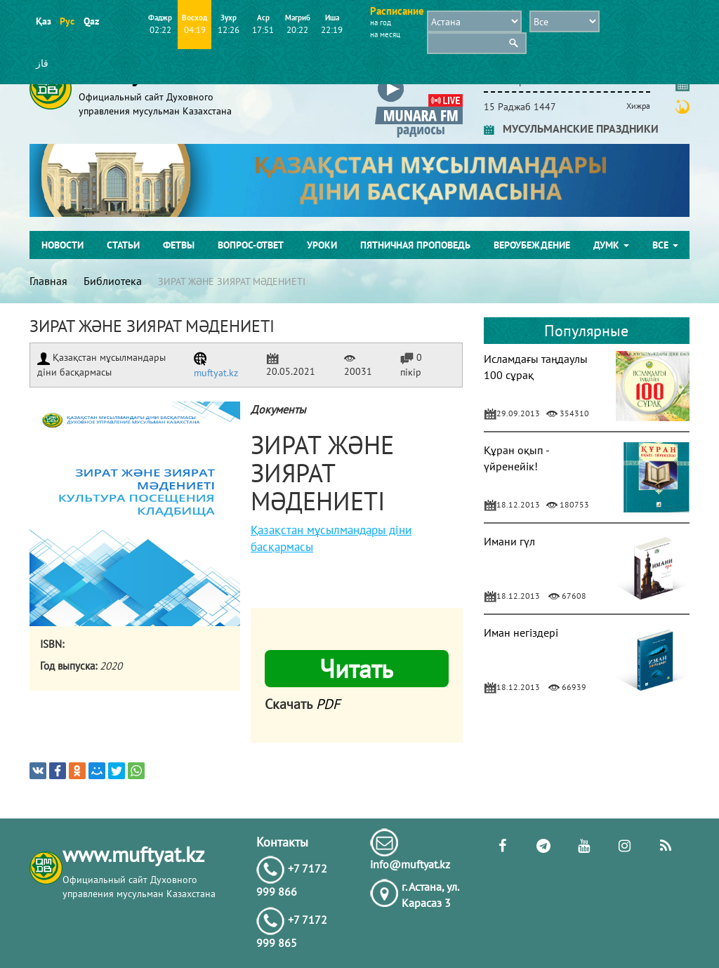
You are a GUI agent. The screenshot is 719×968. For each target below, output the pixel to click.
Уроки (322, 245)
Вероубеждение (532, 245)
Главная (48, 281)
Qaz (91, 21)
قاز (42, 63)
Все (665, 245)
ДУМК (611, 245)
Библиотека (113, 281)
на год (380, 22)
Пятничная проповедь (415, 245)
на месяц (385, 34)
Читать (356, 668)
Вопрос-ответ (251, 245)
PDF (328, 704)
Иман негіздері (521, 632)
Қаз (43, 21)
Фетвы (178, 245)
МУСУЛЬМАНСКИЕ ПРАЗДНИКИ (571, 128)
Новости (62, 245)
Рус (67, 21)
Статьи (123, 245)
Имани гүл (509, 541)
